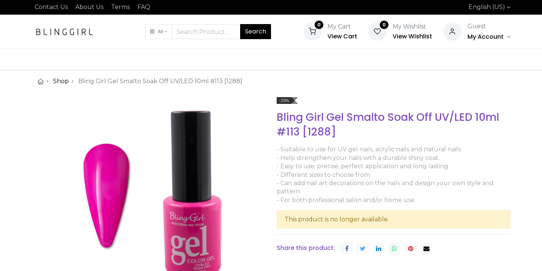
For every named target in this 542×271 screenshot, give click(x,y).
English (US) (487, 7)
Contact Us (51, 7)
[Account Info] (488, 36)
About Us (89, 7)
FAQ (143, 7)
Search (255, 31)
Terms (120, 7)
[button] (158, 31)
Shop (61, 81)
